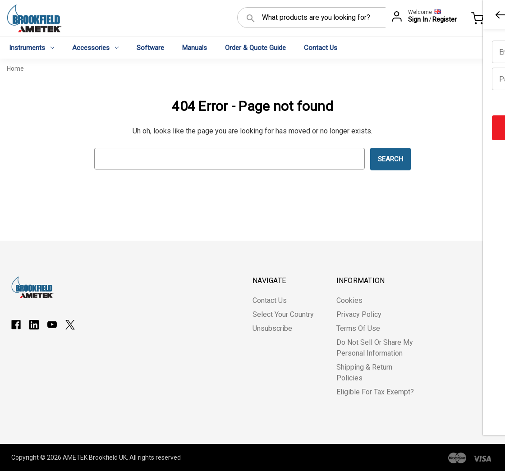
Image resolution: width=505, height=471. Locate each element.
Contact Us (320, 48)
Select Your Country (283, 314)
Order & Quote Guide (255, 48)
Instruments (31, 48)
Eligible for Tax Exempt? (375, 392)
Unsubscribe (272, 328)
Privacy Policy (358, 314)
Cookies (349, 300)
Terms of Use (358, 328)
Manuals (194, 48)
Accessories (95, 48)
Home (15, 68)
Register (444, 19)
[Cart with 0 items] (484, 19)
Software (150, 48)
